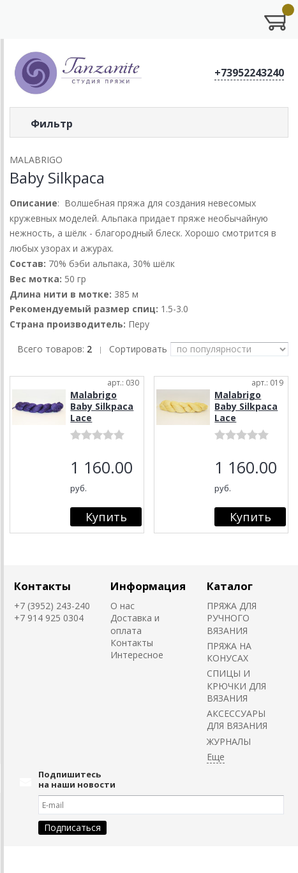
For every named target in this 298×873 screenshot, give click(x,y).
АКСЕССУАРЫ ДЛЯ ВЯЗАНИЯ (237, 719)
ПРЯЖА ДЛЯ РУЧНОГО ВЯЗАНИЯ (232, 618)
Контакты (42, 586)
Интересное (136, 655)
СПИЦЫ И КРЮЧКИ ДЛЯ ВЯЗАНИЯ (236, 685)
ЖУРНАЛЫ (229, 741)
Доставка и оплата (135, 624)
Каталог (230, 586)
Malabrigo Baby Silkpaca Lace (101, 406)
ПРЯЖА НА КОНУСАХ (229, 652)
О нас (122, 606)
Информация (148, 586)
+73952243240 (249, 73)
